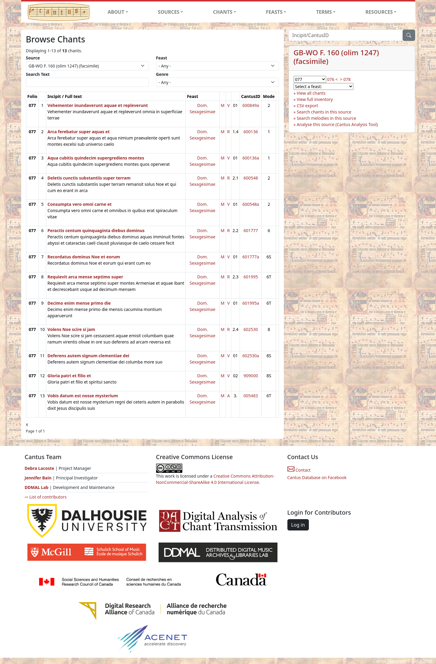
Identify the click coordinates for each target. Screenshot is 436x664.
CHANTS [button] (222, 12)
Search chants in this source (324, 112)
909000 (251, 375)
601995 (251, 277)
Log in (298, 525)
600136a (250, 158)
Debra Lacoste (39, 468)
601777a (250, 257)
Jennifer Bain (39, 478)
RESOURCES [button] (379, 12)
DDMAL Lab (37, 487)
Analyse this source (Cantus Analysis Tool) (337, 124)
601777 (251, 230)
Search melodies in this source (326, 118)
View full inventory (315, 99)
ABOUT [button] (116, 12)
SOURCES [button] (168, 12)
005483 (251, 395)
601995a (250, 303)
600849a (250, 105)
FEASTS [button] (274, 12)
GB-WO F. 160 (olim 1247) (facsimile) (336, 56)
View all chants (311, 93)
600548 (251, 178)
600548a (250, 204)
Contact (299, 470)
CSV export (307, 105)
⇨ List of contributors (46, 497)
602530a (250, 355)
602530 (251, 329)
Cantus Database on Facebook (317, 477)
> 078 (345, 79)
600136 (251, 131)
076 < (332, 79)
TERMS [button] (324, 12)
